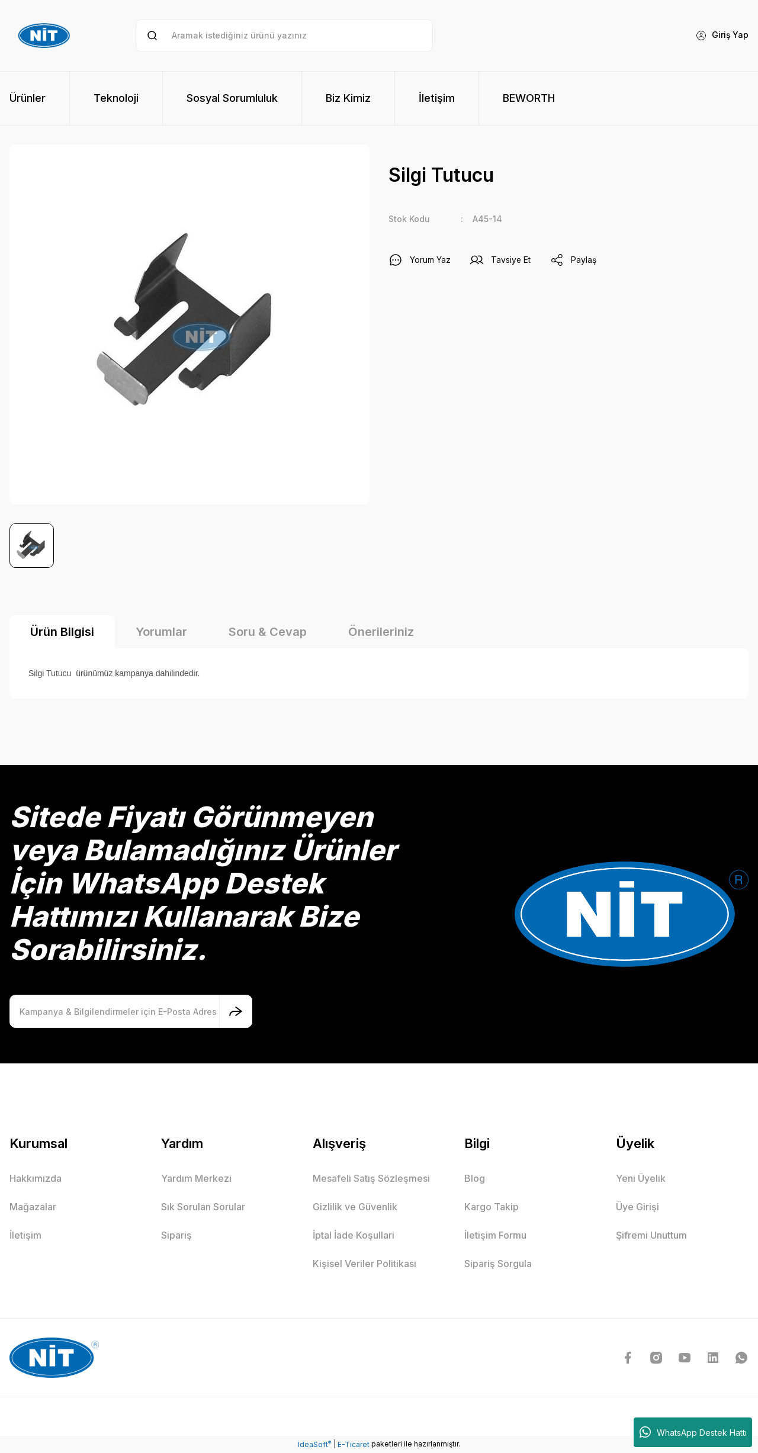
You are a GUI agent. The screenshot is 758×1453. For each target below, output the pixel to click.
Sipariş (176, 1235)
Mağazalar (32, 1207)
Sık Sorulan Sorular (203, 1207)
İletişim (25, 1235)
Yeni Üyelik (641, 1178)
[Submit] (235, 1011)
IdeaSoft (314, 1444)
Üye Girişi (637, 1207)
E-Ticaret (354, 1444)
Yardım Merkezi (196, 1178)
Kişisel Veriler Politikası (364, 1263)
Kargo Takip (491, 1207)
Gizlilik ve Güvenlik (355, 1207)
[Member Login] (722, 35)
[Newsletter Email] (130, 1011)
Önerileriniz (381, 632)
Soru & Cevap (268, 632)
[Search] (284, 35)
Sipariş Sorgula (498, 1263)
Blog (474, 1178)
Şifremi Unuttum (651, 1235)
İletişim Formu (495, 1235)
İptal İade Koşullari (353, 1235)
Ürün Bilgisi (62, 632)
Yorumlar (161, 632)
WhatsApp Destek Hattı (693, 1432)
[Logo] (45, 35)
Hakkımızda (35, 1178)
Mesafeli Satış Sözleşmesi (371, 1178)
